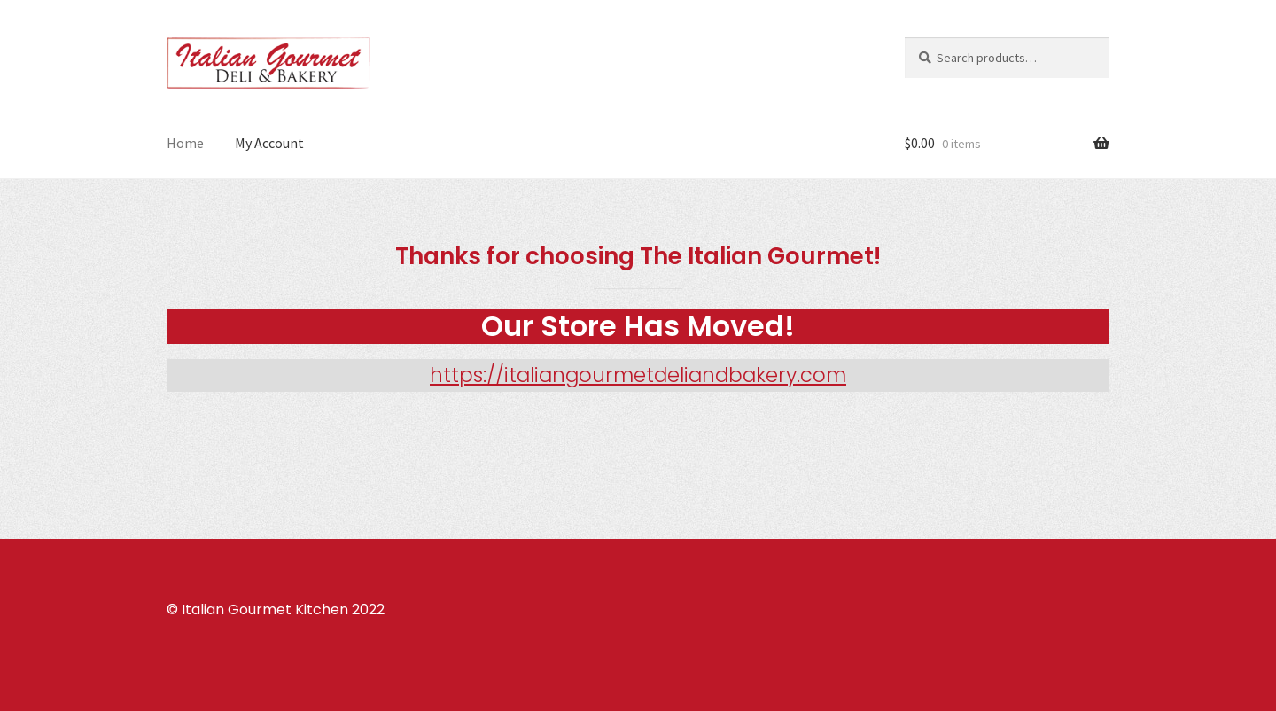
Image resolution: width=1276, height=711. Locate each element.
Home (185, 143)
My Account (269, 143)
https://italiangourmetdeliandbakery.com (638, 375)
